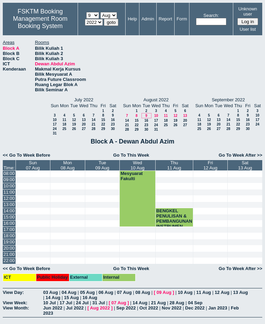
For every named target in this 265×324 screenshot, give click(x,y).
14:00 (9, 210)
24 (55, 129)
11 (64, 120)
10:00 (9, 185)
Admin (147, 18)
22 (103, 124)
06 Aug (105, 292)
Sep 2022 (126, 308)
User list (247, 29)
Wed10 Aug (137, 165)
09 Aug (164, 292)
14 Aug (53, 297)
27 (84, 129)
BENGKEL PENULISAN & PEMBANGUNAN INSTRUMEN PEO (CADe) (174, 221)
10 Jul (49, 302)
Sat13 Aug (245, 165)
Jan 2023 (217, 308)
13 (84, 120)
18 (64, 124)
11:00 (9, 192)
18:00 (9, 235)
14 (93, 120)
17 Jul (65, 302)
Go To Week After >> (240, 155)
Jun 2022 (52, 308)
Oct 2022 (148, 308)
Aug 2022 (100, 308)
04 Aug (68, 292)
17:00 (9, 229)
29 (103, 129)
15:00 (9, 217)
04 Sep (195, 302)
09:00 (9, 179)
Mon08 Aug (68, 165)
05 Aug (87, 292)
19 (74, 124)
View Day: (13, 292)
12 (74, 120)
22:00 (9, 260)
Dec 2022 (195, 308)
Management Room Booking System (40, 22)
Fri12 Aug (210, 165)
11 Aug (203, 292)
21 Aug (158, 302)
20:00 (9, 248)
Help (132, 18)
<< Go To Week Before (26, 155)
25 (64, 129)
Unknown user (247, 11)
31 (55, 133)
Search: (211, 15)
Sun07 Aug (33, 165)
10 (55, 120)
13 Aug (240, 292)
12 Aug (222, 292)
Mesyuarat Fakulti (131, 176)
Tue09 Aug (102, 165)
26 (74, 129)
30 (113, 129)
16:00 (9, 223)
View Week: (15, 302)
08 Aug (142, 292)
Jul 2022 (75, 308)
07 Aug (124, 292)
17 (55, 124)
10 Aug (185, 292)
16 (113, 120)
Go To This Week (131, 155)
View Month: (16, 308)
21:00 (9, 254)
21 (93, 124)
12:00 (9, 198)
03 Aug (50, 292)
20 (84, 124)
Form (182, 18)
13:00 (9, 204)
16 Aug (89, 297)
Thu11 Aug (174, 165)
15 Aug (71, 297)
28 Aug (176, 302)
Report (165, 18)
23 (113, 124)
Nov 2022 (171, 308)
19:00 (9, 241)
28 (93, 129)
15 (103, 120)
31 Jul (98, 302)
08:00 (9, 173)
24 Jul (82, 302)
